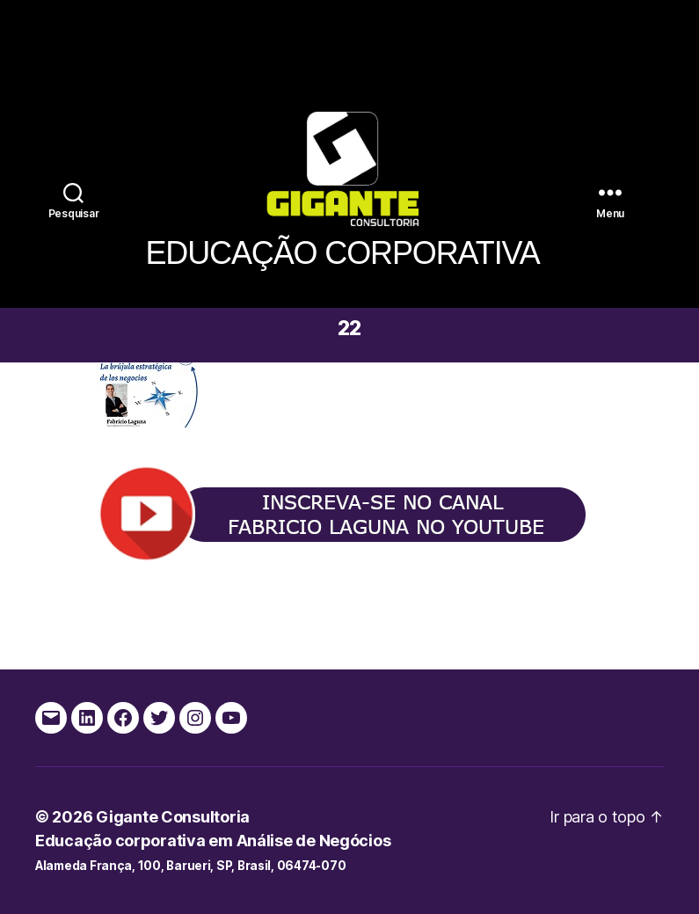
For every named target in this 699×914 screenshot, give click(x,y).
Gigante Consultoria (173, 817)
